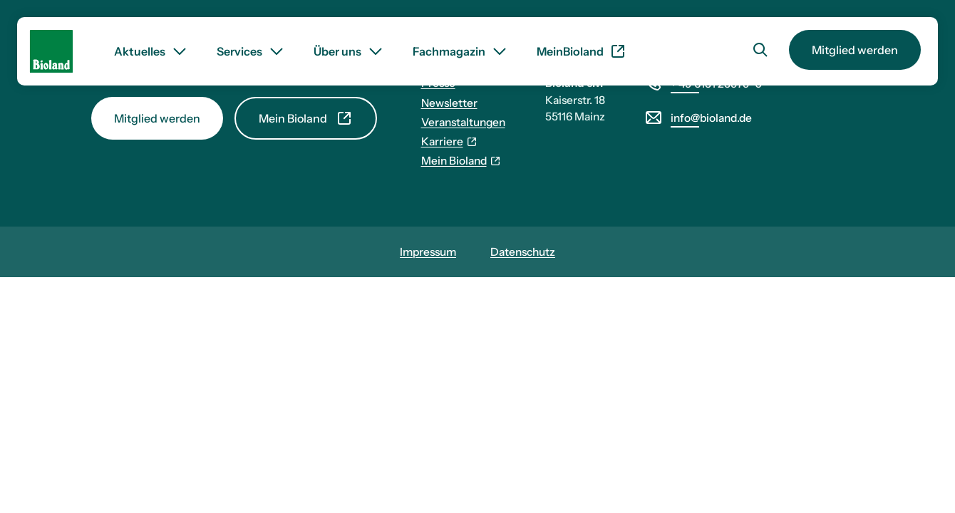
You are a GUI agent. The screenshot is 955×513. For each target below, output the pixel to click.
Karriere (449, 141)
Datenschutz (522, 252)
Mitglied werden (855, 50)
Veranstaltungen (463, 122)
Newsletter (449, 103)
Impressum (428, 252)
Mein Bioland (306, 118)
